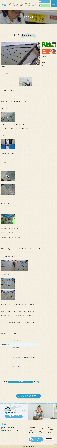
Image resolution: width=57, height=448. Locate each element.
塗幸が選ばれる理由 (22, 5)
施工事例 (29, 5)
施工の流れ (17, 5)
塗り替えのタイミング (33, 428)
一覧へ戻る (21, 381)
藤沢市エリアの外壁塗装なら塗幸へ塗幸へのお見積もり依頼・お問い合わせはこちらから (28, 395)
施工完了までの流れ (42, 429)
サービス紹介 (41, 428)
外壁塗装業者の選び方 (33, 429)
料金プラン (40, 430)
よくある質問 (32, 5)
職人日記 (49, 431)
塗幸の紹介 (26, 5)
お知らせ (49, 434)
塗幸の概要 (31, 434)
